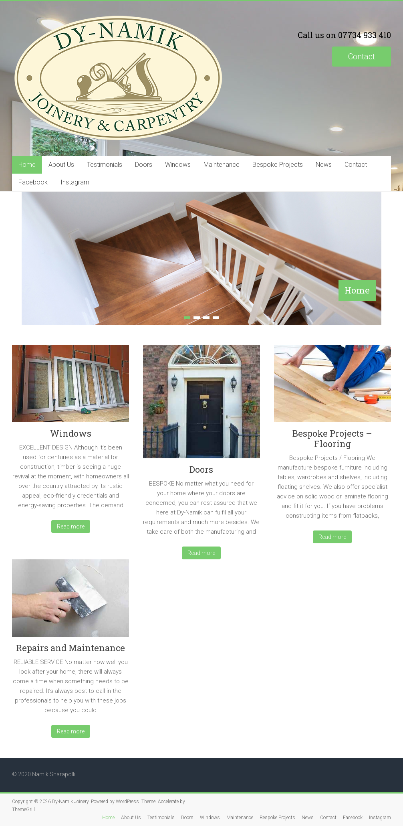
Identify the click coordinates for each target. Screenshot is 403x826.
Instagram (74, 182)
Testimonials (104, 164)
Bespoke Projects (277, 164)
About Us (61, 164)
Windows (178, 164)
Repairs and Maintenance (70, 648)
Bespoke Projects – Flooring (332, 438)
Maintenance (222, 164)
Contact (361, 56)
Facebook (33, 182)
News (324, 164)
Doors (143, 164)
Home (27, 164)
